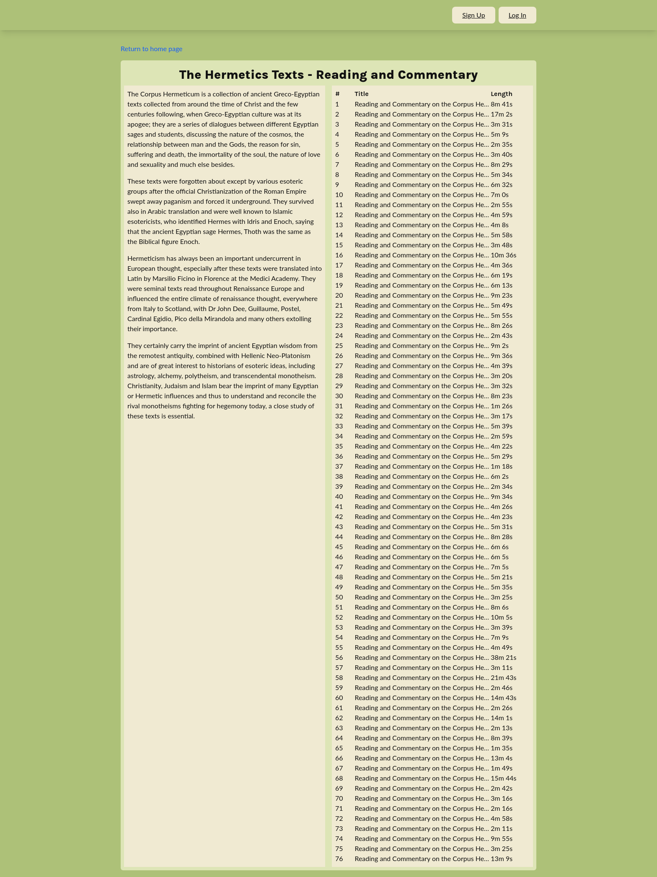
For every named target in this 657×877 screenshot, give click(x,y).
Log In (517, 15)
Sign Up (473, 15)
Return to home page (152, 48)
